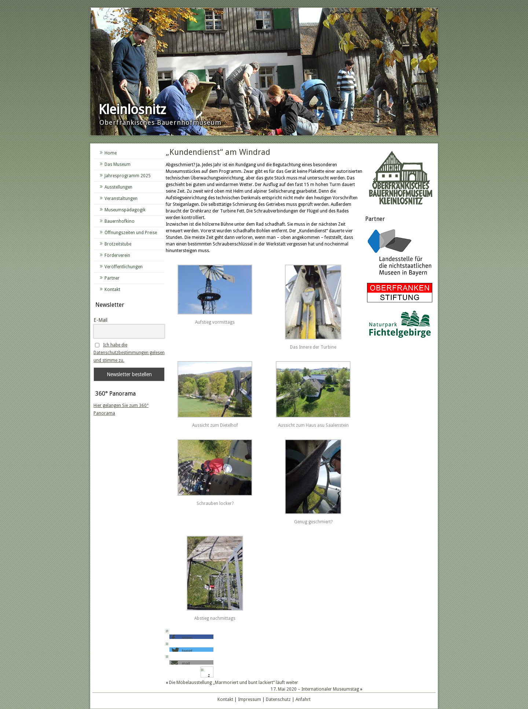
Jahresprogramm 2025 (127, 175)
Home (110, 153)
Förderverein (117, 255)
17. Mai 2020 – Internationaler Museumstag (315, 689)
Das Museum (117, 164)
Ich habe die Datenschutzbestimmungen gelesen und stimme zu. (129, 352)
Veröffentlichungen (123, 266)
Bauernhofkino (119, 221)
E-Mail (100, 320)
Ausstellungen (118, 187)
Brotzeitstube (117, 244)
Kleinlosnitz (132, 109)
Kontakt (112, 289)
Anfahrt (303, 699)
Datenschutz (278, 699)
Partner (112, 278)
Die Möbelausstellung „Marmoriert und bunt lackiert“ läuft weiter (233, 682)
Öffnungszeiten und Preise (130, 232)
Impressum (249, 699)
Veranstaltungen (121, 198)
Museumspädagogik (125, 209)
